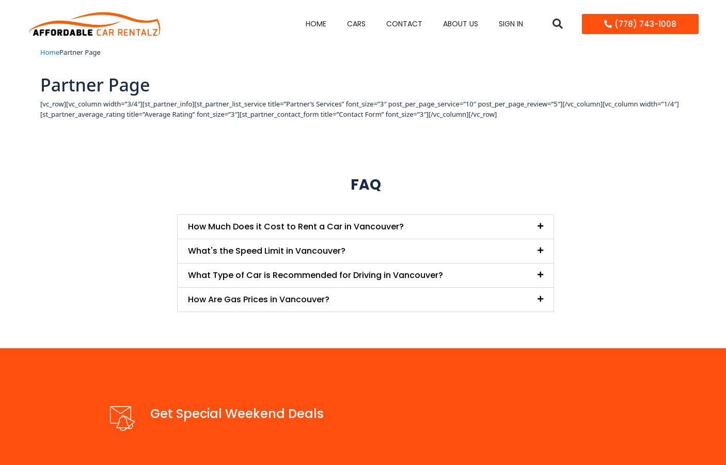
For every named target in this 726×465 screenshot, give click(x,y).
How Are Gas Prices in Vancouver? (258, 299)
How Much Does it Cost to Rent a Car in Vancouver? (296, 227)
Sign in (511, 24)
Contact (404, 24)
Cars (356, 24)
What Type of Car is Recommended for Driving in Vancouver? (315, 275)
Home (316, 24)
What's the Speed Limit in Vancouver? (266, 251)
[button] (557, 24)
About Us (460, 24)
